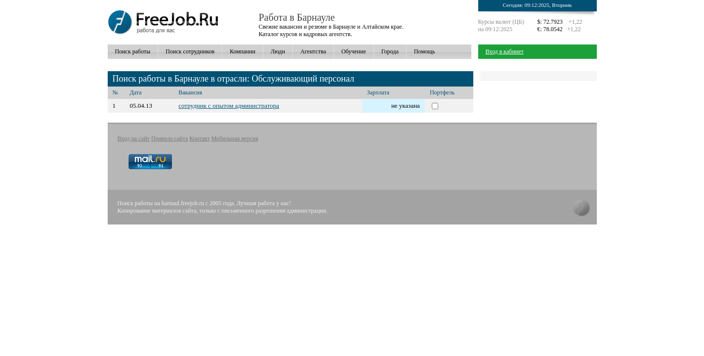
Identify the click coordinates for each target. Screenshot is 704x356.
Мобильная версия (234, 138)
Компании (242, 51)
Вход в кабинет (505, 51)
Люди (278, 51)
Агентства (313, 51)
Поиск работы (133, 51)
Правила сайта (169, 138)
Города (390, 51)
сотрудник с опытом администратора (228, 105)
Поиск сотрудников (190, 51)
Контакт (199, 138)
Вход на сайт (134, 138)
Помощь (424, 51)
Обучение (353, 51)
